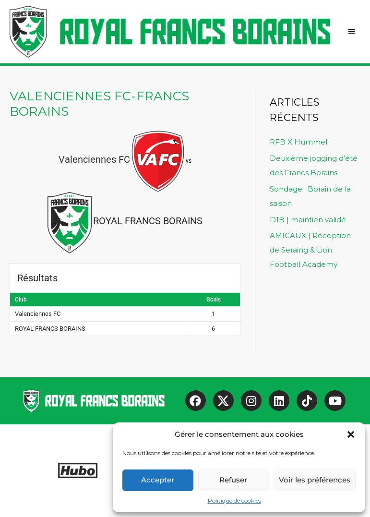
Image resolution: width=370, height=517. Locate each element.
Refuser (233, 479)
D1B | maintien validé (308, 219)
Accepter (157, 479)
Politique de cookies (234, 500)
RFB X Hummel (298, 141)
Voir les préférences (314, 479)
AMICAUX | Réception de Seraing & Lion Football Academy (310, 250)
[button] (351, 434)
